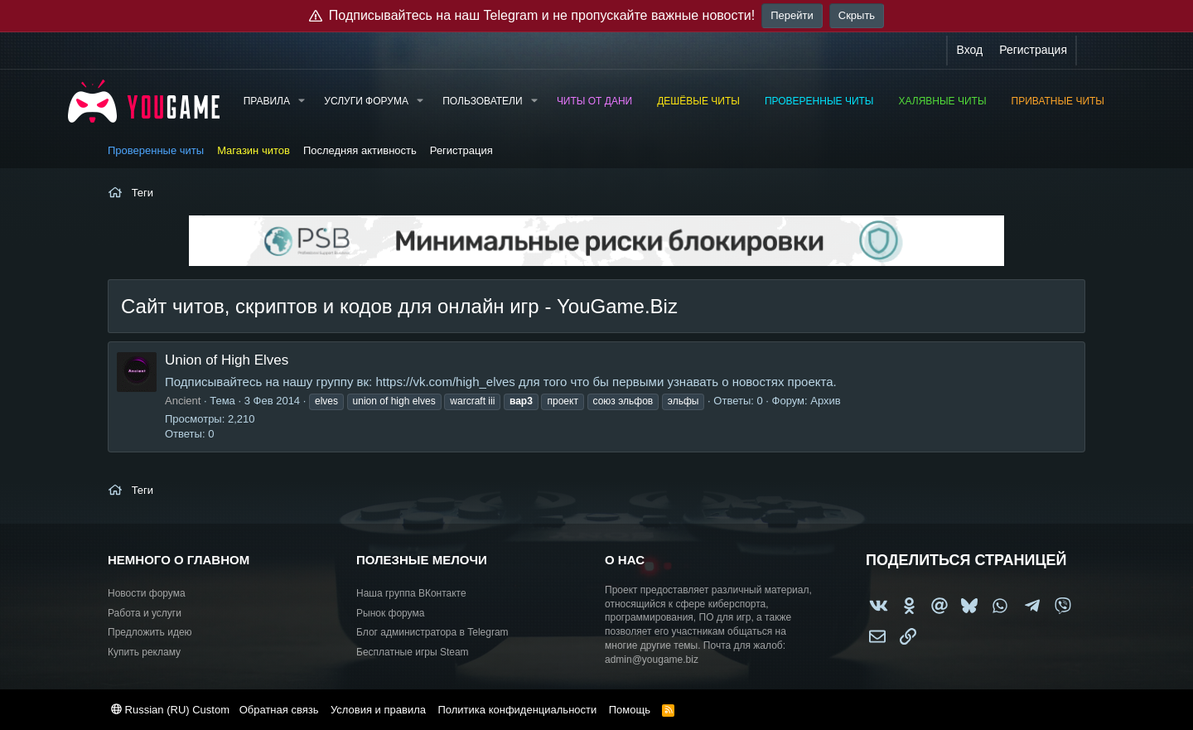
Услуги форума (366, 101)
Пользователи (482, 101)
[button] (302, 101)
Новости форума (147, 593)
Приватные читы (1058, 101)
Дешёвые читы (698, 101)
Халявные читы (943, 101)
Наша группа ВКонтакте (411, 593)
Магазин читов (253, 150)
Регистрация (461, 150)
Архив (825, 400)
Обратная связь (279, 709)
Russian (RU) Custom (170, 709)
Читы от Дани (594, 101)
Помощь (629, 709)
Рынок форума (390, 613)
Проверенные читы (819, 101)
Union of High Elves (226, 360)
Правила (267, 101)
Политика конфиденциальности (516, 709)
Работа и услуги (144, 613)
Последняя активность (360, 150)
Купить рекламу (144, 652)
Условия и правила (378, 709)
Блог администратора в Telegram (432, 632)
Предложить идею (150, 632)
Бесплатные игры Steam (412, 652)
